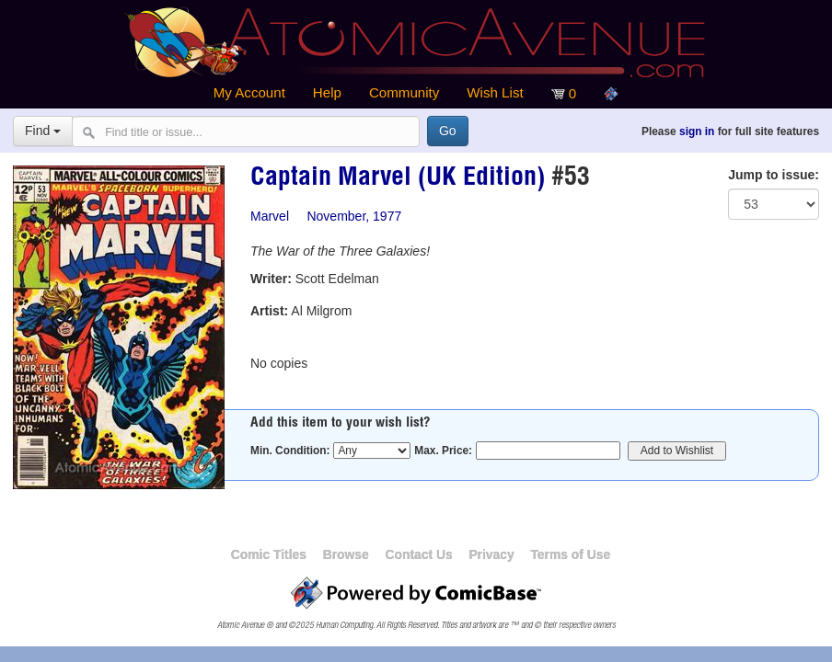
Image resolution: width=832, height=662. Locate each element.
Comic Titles (268, 554)
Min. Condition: (290, 450)
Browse (346, 554)
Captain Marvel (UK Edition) (397, 179)
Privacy (491, 554)
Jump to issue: (773, 174)
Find (43, 130)
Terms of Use (570, 554)
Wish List (495, 92)
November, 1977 (353, 216)
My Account (249, 92)
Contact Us (418, 554)
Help (327, 92)
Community (404, 92)
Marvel (269, 216)
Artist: (269, 310)
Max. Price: (443, 450)
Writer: (271, 278)
